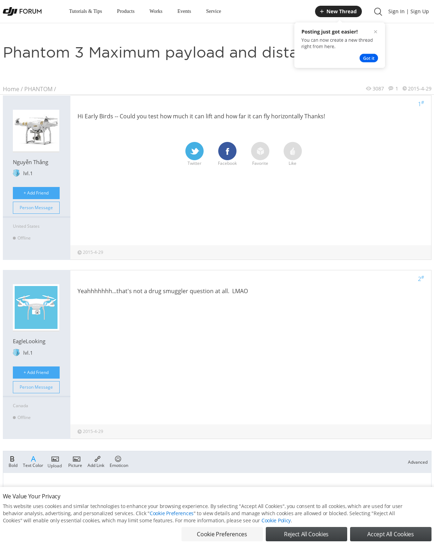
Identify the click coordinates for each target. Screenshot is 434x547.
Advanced (418, 462)
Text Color (33, 461)
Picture (75, 461)
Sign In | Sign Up (408, 11)
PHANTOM (38, 89)
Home (11, 89)
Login (241, 492)
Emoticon (119, 461)
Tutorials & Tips (85, 11)
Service (213, 11)
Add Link (96, 461)
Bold (13, 461)
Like (293, 154)
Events (184, 11)
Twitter (194, 154)
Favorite (260, 154)
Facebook (227, 154)
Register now (264, 492)
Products (126, 11)
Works (156, 11)
